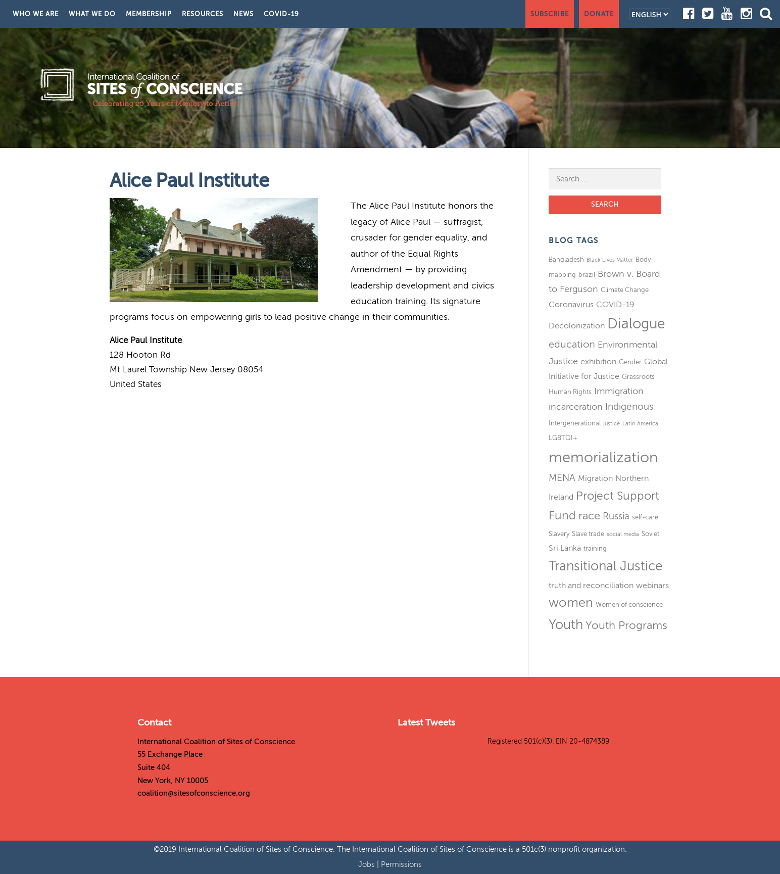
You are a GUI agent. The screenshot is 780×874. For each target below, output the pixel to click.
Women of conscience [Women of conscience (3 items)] (629, 604)
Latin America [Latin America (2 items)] (640, 423)
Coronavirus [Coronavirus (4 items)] (571, 304)
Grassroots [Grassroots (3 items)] (638, 376)
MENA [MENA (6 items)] (562, 477)
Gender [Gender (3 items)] (630, 362)
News (243, 14)
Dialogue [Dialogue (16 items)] (636, 323)
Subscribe (549, 14)
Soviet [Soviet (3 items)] (650, 534)
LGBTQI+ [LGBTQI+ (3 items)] (563, 438)
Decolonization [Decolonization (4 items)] (577, 325)
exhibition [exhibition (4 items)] (598, 361)
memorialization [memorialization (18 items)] (603, 457)
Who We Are (36, 14)
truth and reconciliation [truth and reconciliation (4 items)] (591, 585)
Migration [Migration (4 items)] (595, 478)
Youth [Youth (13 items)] (566, 624)
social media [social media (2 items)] (623, 534)
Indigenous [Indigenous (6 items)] (629, 406)
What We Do (92, 14)
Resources (202, 14)
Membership (149, 14)
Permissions (401, 864)
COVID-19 (281, 14)
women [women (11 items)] (571, 603)
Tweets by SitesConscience (441, 741)
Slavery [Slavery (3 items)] (559, 534)
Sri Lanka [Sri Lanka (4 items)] (565, 548)
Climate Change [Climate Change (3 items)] (625, 290)
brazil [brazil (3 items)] (586, 274)
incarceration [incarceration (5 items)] (576, 407)
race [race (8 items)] (589, 516)
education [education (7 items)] (572, 344)
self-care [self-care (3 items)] (645, 517)
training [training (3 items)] (595, 548)
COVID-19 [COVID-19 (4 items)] (615, 304)
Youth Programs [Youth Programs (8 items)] (626, 625)
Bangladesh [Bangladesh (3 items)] (566, 259)
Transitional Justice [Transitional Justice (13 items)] (605, 566)
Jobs (367, 864)
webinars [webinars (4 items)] (652, 585)
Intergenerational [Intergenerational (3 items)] (575, 423)
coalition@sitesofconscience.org (193, 793)
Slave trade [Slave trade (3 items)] (588, 534)
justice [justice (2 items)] (611, 423)
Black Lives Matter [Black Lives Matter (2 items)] (610, 260)
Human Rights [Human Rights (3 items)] (570, 392)
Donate (599, 14)
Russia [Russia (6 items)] (616, 516)
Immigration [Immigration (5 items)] (619, 391)
